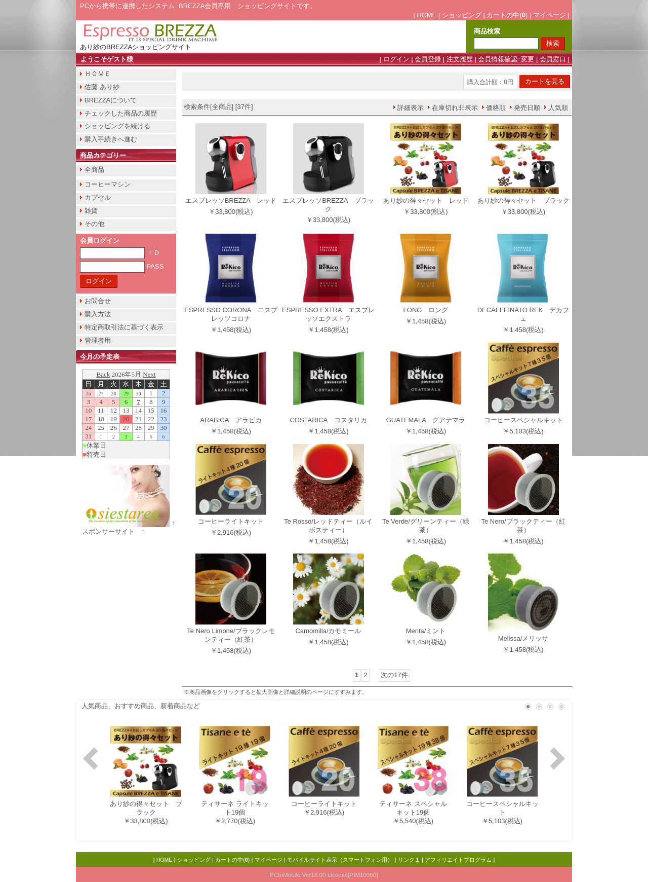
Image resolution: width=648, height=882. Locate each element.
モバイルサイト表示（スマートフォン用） (340, 860)
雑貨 (91, 210)
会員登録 (428, 59)
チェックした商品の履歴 (121, 113)
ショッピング (461, 15)
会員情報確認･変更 (506, 59)
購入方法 (98, 314)
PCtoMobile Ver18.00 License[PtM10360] (324, 874)
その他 (94, 224)
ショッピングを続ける (117, 126)
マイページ (549, 15)
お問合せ (98, 301)
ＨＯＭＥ (98, 74)
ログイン (396, 59)
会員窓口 (553, 59)
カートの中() (507, 15)
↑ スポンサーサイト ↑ (132, 527)
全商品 (94, 169)
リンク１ (409, 860)
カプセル (98, 197)
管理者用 (98, 340)
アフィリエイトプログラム (458, 860)
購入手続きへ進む (111, 139)
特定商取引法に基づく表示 (124, 327)
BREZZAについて (111, 100)
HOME (426, 15)
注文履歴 (460, 59)
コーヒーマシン (108, 184)
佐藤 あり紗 (102, 87)
